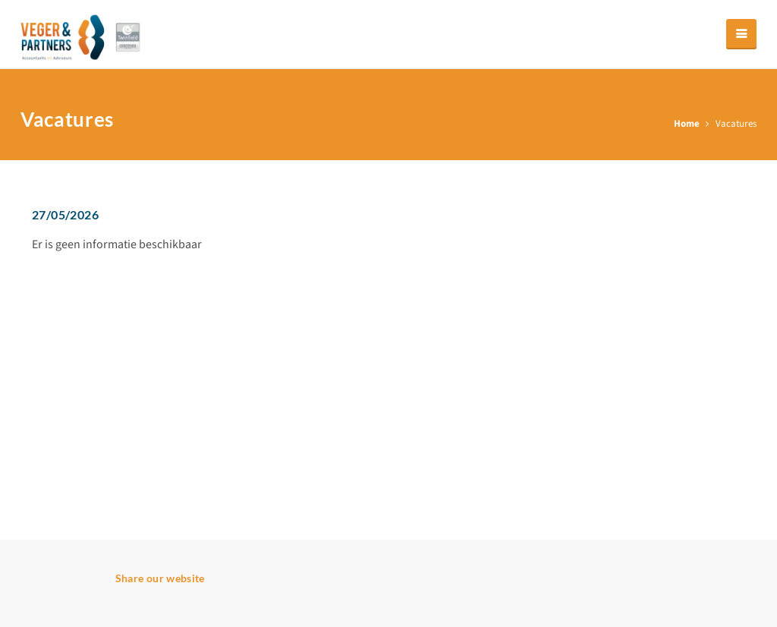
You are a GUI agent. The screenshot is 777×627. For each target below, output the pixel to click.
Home (687, 124)
